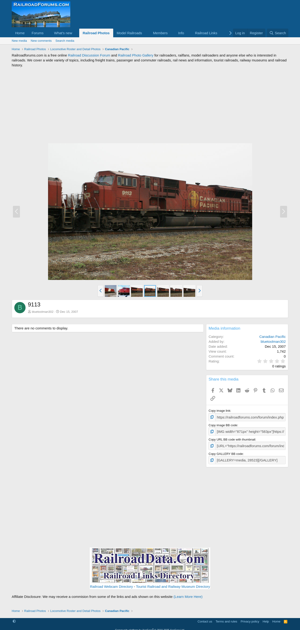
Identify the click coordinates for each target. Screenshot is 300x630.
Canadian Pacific (272, 337)
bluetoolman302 (43, 311)
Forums (38, 33)
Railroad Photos (96, 33)
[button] (47, 33)
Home (20, 33)
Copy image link (219, 410)
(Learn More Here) (188, 594)
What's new (63, 33)
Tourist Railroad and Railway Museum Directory (173, 584)
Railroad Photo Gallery (136, 55)
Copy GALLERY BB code (226, 451)
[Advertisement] (150, 105)
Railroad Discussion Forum (89, 55)
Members (160, 33)
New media (19, 40)
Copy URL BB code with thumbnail (232, 438)
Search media (65, 40)
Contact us (205, 618)
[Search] (277, 33)
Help (266, 618)
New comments (41, 40)
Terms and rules (226, 618)
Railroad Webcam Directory (111, 584)
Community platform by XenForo (150, 627)
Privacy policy (250, 618)
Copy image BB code (223, 424)
